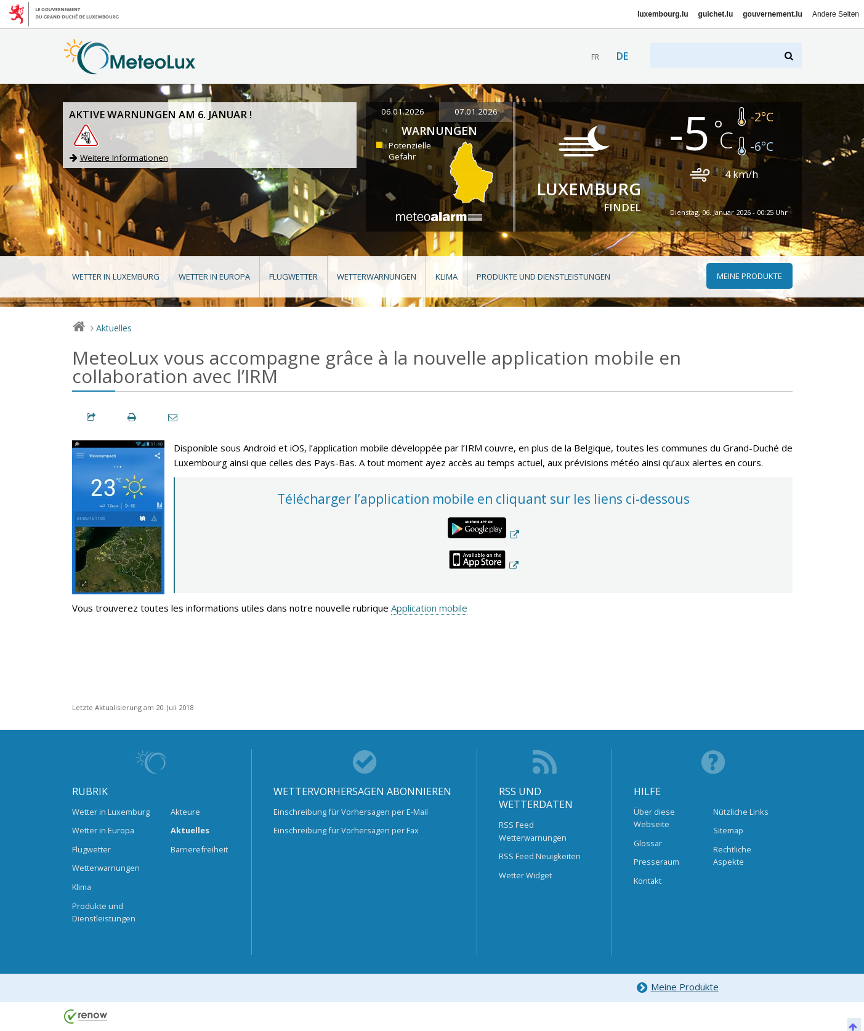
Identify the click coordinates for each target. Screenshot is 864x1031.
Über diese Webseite (654, 818)
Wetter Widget (525, 875)
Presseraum (656, 861)
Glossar (648, 843)
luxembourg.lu (662, 14)
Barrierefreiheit (199, 849)
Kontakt (647, 880)
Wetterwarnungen (376, 276)
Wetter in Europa (214, 276)
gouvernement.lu (772, 14)
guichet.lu (715, 14)
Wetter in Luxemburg (115, 276)
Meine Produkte (677, 987)
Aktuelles (114, 328)
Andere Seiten (835, 14)
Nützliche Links (741, 811)
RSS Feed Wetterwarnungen (533, 831)
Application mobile (429, 608)
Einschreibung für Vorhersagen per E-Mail (350, 811)
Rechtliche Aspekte (732, 855)
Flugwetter (293, 276)
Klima (446, 276)
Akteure (185, 811)
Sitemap (728, 830)
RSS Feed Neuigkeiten (540, 856)
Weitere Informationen (124, 157)
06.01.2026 (402, 111)
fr (595, 57)
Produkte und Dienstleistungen (543, 276)
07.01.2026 (476, 111)
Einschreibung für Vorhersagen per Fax (346, 830)
